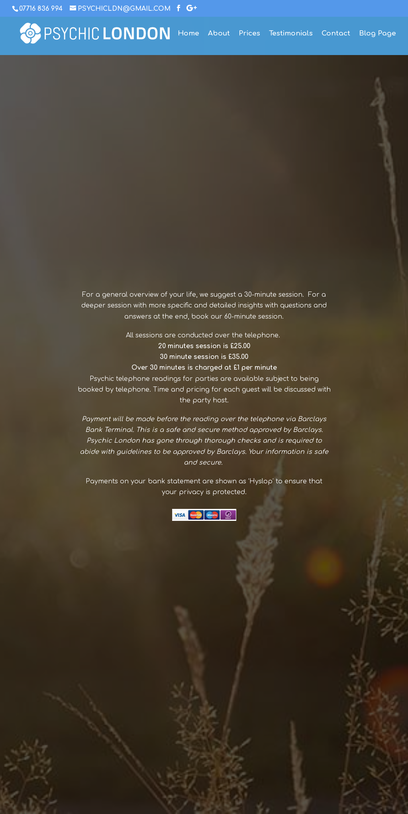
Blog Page (377, 34)
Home (188, 34)
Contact (336, 34)
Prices (249, 34)
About (219, 34)
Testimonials (291, 34)
